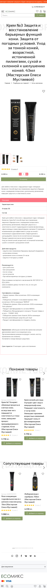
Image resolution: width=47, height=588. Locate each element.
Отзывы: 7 (37, 430)
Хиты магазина (37, 83)
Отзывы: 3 (15, 510)
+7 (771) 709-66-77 (39, 7)
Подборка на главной (21, 83)
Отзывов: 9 (14, 169)
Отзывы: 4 (15, 435)
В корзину (23, 179)
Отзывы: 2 (38, 505)
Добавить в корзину (12, 443)
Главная (7, 83)
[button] (2, 373)
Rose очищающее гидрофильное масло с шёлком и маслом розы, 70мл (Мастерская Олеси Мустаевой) (11, 501)
